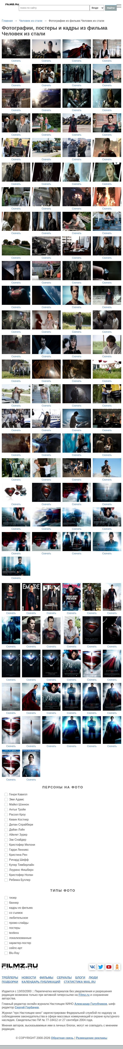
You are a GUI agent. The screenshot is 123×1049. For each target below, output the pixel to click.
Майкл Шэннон (19, 804)
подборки (10, 981)
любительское (18, 917)
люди (93, 977)
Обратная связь (62, 1037)
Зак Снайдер (17, 839)
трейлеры (10, 977)
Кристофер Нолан (21, 874)
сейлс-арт (15, 947)
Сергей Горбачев (27, 1007)
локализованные (20, 937)
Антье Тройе (17, 809)
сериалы (64, 977)
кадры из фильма (21, 907)
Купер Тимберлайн (21, 864)
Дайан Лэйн (17, 829)
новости (29, 977)
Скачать (16, 60)
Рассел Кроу (17, 814)
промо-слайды (18, 922)
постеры (14, 927)
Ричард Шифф (19, 859)
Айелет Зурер (18, 834)
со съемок (16, 912)
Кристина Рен (18, 854)
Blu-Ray (14, 953)
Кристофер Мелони (22, 844)
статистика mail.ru (80, 981)
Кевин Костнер (19, 819)
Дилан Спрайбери (21, 824)
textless (14, 932)
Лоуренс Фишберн (21, 869)
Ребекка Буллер (19, 879)
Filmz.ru (84, 994)
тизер (12, 897)
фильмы (46, 977)
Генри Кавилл (18, 794)
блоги (80, 977)
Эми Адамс (16, 799)
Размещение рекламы (91, 1037)
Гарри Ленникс (19, 849)
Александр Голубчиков (90, 1003)
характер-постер (20, 942)
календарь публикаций (41, 981)
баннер (14, 902)
